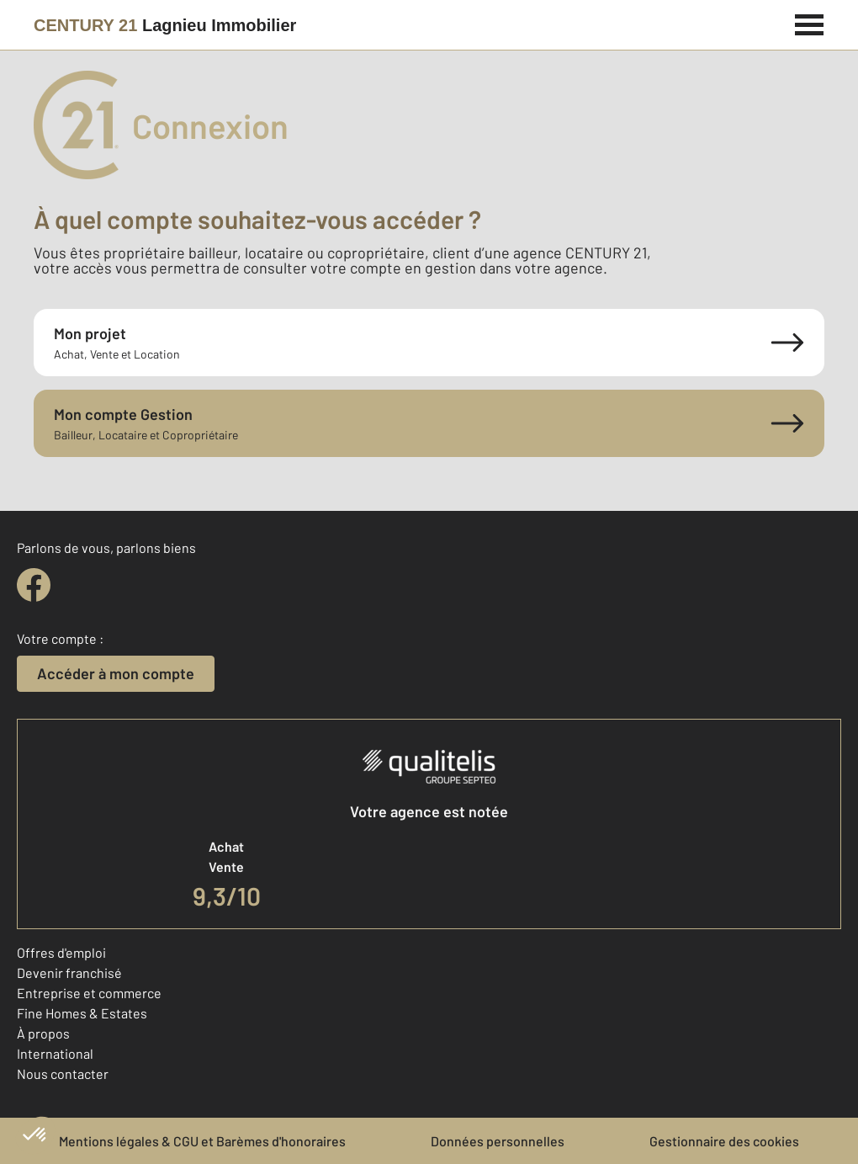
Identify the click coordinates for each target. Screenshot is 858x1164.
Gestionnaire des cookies (724, 1141)
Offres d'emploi (61, 952)
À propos (43, 1033)
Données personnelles (497, 1141)
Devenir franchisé (69, 973)
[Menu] (809, 22)
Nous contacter (63, 1074)
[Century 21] (165, 25)
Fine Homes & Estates (82, 1013)
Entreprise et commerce (89, 993)
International (55, 1053)
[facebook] (33, 585)
